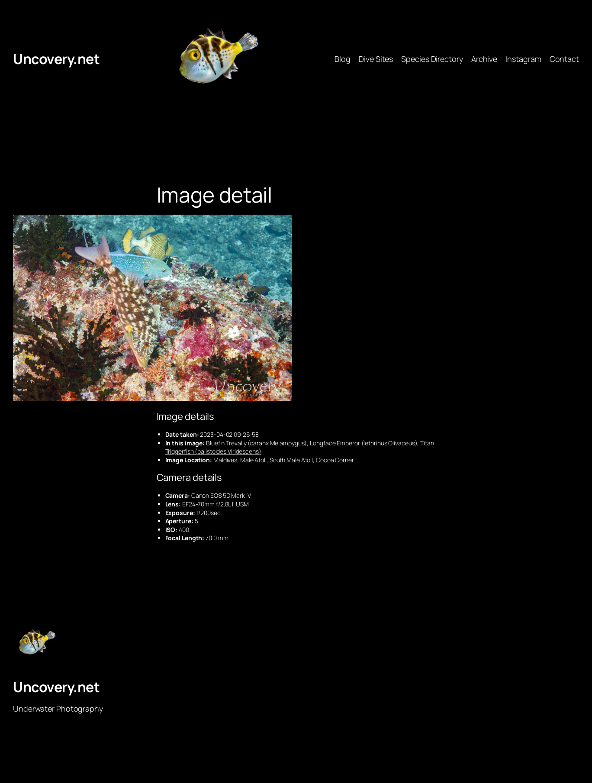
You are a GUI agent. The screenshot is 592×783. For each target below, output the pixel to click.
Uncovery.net (56, 58)
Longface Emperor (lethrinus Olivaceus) (363, 443)
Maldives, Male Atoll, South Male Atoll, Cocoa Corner (283, 460)
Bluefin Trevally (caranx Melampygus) (256, 443)
